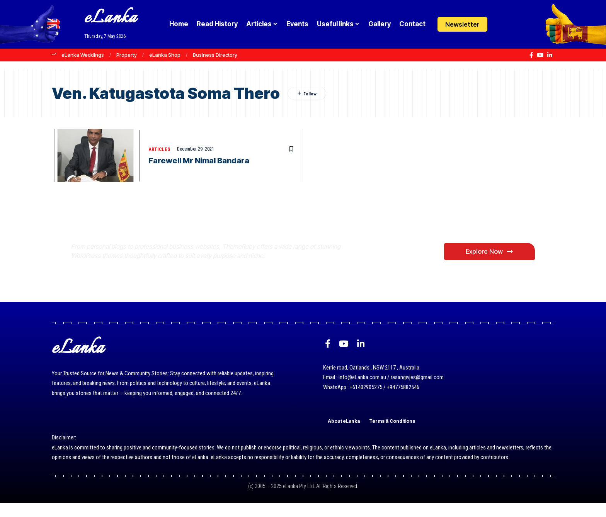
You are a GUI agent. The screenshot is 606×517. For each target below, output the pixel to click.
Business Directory (215, 55)
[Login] (501, 24)
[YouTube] (540, 55)
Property (126, 55)
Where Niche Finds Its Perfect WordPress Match (200, 236)
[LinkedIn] (549, 55)
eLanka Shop (164, 55)
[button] (516, 24)
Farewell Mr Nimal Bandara (198, 161)
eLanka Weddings (82, 55)
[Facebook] (531, 55)
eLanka (110, 18)
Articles (159, 149)
